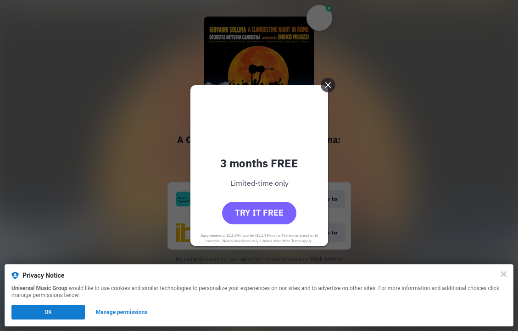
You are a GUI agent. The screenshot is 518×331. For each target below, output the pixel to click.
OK (48, 312)
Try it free (259, 212)
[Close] (503, 274)
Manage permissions (122, 312)
